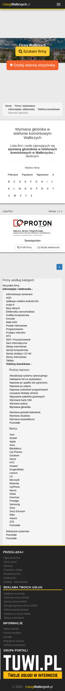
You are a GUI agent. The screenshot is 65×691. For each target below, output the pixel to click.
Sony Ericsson (17, 511)
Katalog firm (9, 577)
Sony (12, 507)
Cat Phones (16, 452)
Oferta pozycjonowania (16, 609)
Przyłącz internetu (15, 332)
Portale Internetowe (16, 325)
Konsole (10, 318)
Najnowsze (42, 174)
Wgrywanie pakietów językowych (27, 396)
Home (8, 105)
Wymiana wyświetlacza (22, 419)
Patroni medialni (12, 632)
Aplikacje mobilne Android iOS (22, 301)
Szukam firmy (32, 51)
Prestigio (14, 500)
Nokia (13, 493)
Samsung (15, 504)
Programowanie (14, 329)
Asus (12, 445)
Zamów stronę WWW (15, 601)
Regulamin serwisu (13, 641)
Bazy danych (13, 308)
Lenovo (14, 473)
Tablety (10, 360)
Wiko (12, 514)
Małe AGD (11, 322)
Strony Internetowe (16, 357)
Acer (12, 434)
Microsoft (14, 480)
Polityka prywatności (14, 645)
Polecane (13, 174)
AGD (8, 297)
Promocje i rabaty (12, 569)
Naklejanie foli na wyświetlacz (25, 379)
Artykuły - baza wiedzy (15, 581)
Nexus (13, 490)
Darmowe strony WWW (16, 597)
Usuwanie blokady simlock (24, 393)
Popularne (27, 174)
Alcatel (13, 438)
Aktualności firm (12, 573)
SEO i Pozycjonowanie (18, 339)
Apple (13, 441)
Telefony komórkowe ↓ (19, 364)
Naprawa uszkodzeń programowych (29, 389)
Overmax (14, 497)
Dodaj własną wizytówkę (32, 65)
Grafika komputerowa (17, 315)
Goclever (14, 455)
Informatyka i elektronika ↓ (18, 289)
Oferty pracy (10, 561)
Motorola (14, 483)
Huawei (14, 466)
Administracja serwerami (19, 294)
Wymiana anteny (19, 403)
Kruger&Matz (17, 469)
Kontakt (7, 637)
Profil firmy (24, 247)
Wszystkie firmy (11, 285)
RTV (8, 336)
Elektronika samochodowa (20, 311)
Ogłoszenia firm (11, 557)
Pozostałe (15, 422)
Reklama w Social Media (17, 613)
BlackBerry (15, 448)
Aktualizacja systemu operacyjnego (28, 375)
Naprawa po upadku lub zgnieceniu (28, 382)
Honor (13, 459)
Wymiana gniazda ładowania (25, 412)
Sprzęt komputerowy (17, 350)
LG (11, 476)
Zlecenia (8, 565)
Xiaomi (13, 518)
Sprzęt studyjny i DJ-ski (18, 353)
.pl (16, 4)
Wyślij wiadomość (49, 247)
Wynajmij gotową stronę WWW (20, 605)
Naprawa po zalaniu (20, 386)
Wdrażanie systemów (17, 531)
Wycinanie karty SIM (21, 400)
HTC (12, 462)
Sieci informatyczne (16, 343)
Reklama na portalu (14, 593)
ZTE (12, 521)
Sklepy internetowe (16, 346)
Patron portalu (11, 628)
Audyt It (10, 304)
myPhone (15, 486)
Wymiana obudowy (20, 415)
